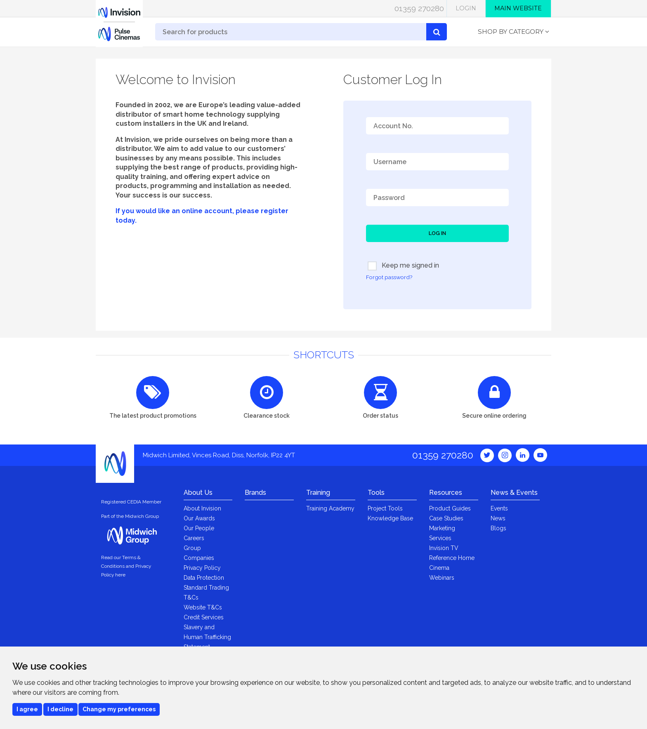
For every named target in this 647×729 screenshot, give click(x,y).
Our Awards (199, 518)
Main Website (518, 8)
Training (318, 492)
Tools (376, 492)
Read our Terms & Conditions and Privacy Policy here (126, 566)
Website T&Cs (203, 607)
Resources (445, 492)
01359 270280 (419, 8)
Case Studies (446, 518)
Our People (199, 528)
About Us (198, 492)
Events (499, 508)
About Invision (202, 508)
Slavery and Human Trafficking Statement (207, 637)
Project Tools (385, 508)
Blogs (498, 528)
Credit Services (204, 617)
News (498, 518)
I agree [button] (27, 709)
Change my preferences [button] (119, 709)
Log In (437, 233)
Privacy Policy (202, 567)
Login (466, 8)
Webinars (441, 577)
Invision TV (443, 548)
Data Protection (204, 577)
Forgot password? (389, 277)
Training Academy (330, 508)
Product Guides (450, 508)
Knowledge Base (390, 518)
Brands (255, 492)
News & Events (514, 492)
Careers (194, 538)
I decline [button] (60, 709)
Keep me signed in (403, 265)
